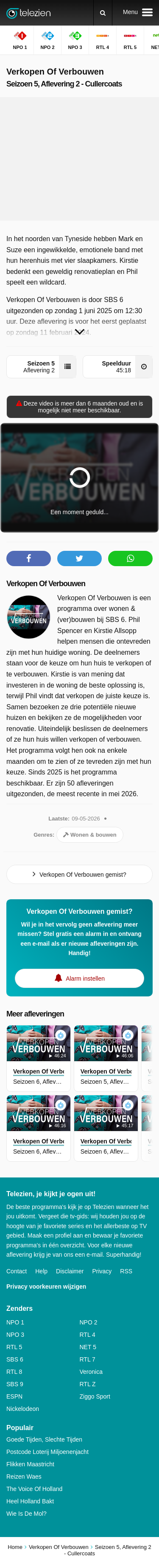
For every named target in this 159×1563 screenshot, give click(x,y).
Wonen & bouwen (89, 835)
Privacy (102, 1271)
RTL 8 (14, 1371)
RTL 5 (14, 1347)
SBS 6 (14, 1359)
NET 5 (88, 1347)
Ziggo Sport (95, 1396)
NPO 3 (15, 1334)
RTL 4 (87, 1334)
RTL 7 (87, 1359)
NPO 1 (15, 1322)
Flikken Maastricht (30, 1464)
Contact (16, 1271)
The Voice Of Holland (34, 1488)
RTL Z (88, 1384)
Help (41, 1271)
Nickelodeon (22, 1408)
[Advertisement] (79, 159)
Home (15, 1547)
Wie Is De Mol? (26, 1513)
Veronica (91, 1371)
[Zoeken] (102, 13)
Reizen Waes (24, 1476)
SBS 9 (14, 1384)
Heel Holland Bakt (30, 1501)
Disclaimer (70, 1271)
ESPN (14, 1396)
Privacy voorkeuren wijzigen (46, 1286)
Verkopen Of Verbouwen (45, 583)
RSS (126, 1271)
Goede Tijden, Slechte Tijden (44, 1439)
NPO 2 (89, 1322)
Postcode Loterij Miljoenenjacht (47, 1451)
